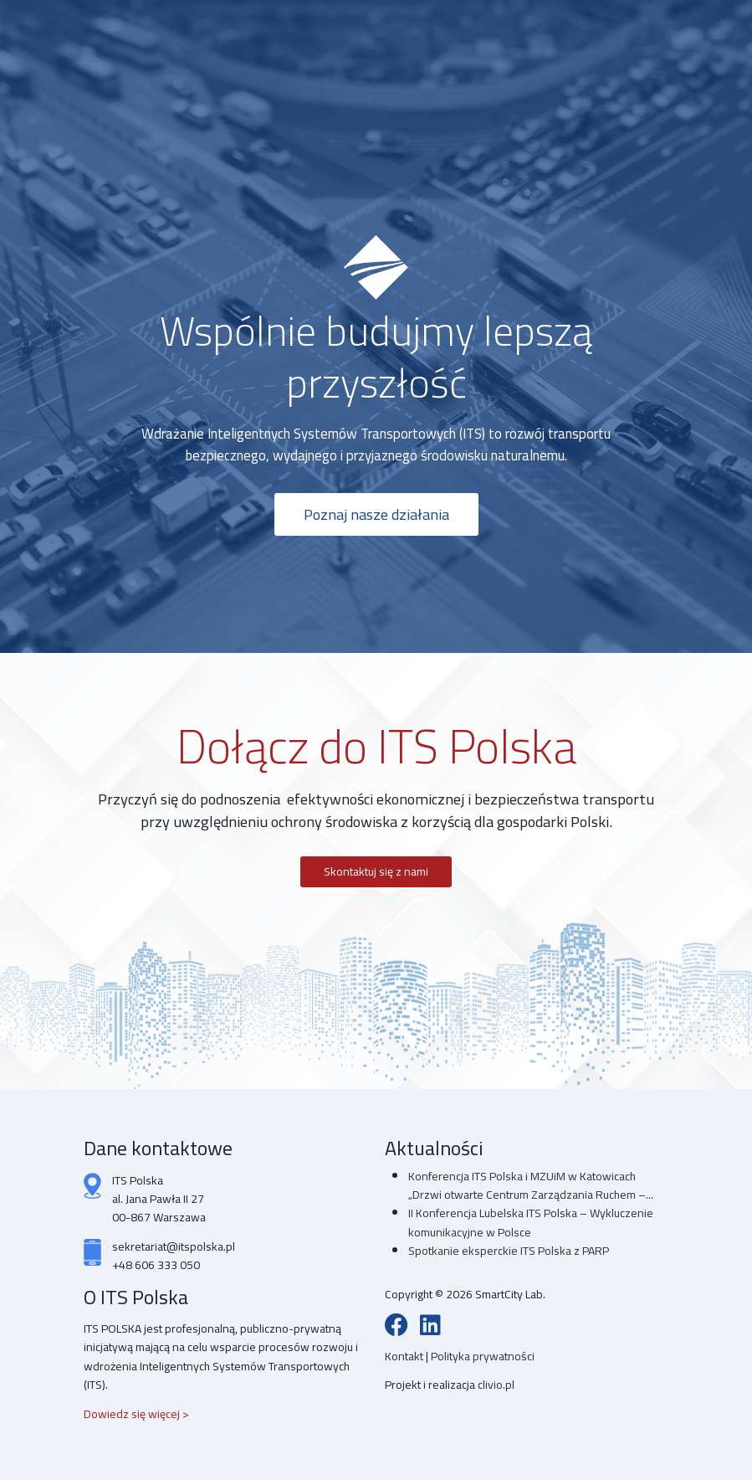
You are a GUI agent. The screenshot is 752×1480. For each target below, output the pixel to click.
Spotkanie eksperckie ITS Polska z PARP (508, 1251)
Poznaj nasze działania (376, 514)
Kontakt (405, 1356)
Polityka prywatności (483, 1356)
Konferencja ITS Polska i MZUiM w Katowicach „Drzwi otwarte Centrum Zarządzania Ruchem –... (530, 1185)
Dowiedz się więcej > (136, 1414)
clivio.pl (496, 1384)
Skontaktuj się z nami (376, 871)
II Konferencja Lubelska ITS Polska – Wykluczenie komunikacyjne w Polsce (530, 1222)
